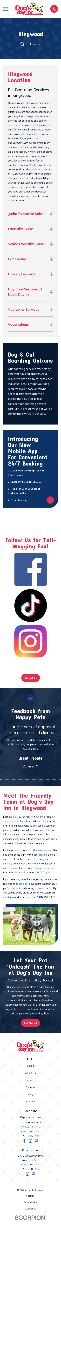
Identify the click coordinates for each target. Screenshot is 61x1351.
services (42, 850)
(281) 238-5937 (31, 1168)
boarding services (46, 868)
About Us (30, 1072)
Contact (30, 1101)
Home (30, 1065)
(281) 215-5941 (31, 1136)
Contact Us (30, 677)
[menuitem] (30, 1196)
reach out (21, 883)
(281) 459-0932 (46, 897)
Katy (30, 1094)
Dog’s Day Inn (17, 816)
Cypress (30, 1087)
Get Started (30, 1022)
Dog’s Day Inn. (43, 872)
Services (30, 1080)
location (42, 854)
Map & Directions (30, 1131)
